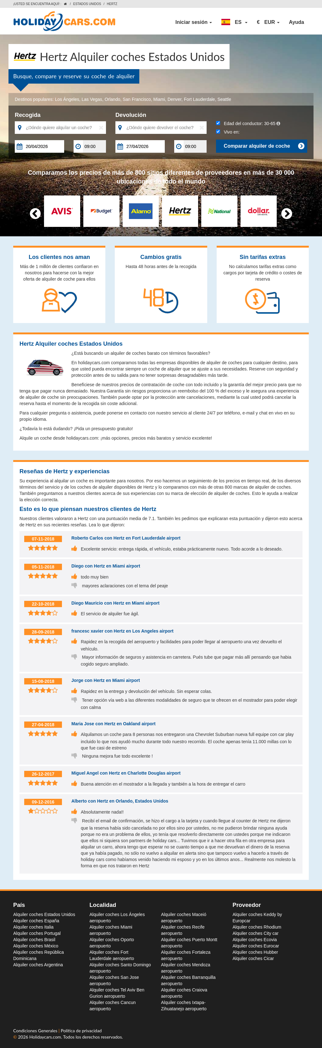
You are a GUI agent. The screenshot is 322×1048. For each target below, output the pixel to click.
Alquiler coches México (35, 945)
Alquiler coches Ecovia (255, 939)
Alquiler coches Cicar (253, 958)
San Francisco (137, 99)
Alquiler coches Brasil (34, 939)
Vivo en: (228, 131)
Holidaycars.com (45, 1037)
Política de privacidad (81, 1030)
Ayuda (296, 22)
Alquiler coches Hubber (255, 952)
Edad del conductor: (248, 123)
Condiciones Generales (35, 1030)
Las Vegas (91, 99)
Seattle (224, 99)
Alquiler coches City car (256, 933)
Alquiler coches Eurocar (256, 945)
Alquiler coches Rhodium (257, 927)
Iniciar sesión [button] (193, 22)
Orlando (112, 99)
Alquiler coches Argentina (38, 964)
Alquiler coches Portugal (37, 933)
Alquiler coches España (36, 920)
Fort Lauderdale (199, 99)
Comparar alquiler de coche (264, 146)
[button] (234, 22)
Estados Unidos (87, 4)
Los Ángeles (67, 99)
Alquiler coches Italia (33, 927)
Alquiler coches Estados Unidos (44, 914)
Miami (159, 99)
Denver (174, 99)
